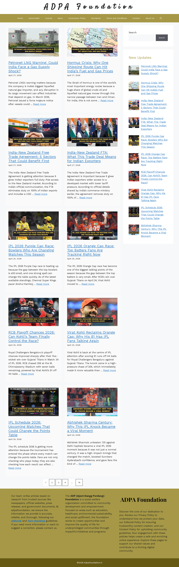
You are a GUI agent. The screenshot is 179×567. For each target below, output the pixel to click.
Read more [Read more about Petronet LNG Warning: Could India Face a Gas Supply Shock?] (39, 104)
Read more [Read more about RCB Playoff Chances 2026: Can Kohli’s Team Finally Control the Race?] (27, 373)
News (60, 18)
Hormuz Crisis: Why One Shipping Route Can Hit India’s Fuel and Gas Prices (90, 67)
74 (79, 482)
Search (133, 32)
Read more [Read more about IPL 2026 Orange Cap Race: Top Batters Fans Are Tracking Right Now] (88, 284)
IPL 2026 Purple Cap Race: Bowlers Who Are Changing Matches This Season (31, 250)
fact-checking (36, 520)
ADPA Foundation (89, 7)
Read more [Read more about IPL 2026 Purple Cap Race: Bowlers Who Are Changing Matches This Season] (42, 284)
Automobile (34, 18)
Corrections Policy (76, 18)
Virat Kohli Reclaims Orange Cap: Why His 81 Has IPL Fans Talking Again (91, 336)
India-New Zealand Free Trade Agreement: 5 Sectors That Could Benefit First (32, 156)
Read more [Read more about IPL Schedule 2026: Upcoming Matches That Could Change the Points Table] (14, 468)
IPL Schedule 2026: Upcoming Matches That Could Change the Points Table (29, 428)
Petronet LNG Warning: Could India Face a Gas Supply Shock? (33, 67)
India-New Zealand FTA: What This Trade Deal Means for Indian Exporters (91, 156)
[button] (161, 18)
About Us (150, 18)
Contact (136, 18)
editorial (16, 520)
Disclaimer (96, 18)
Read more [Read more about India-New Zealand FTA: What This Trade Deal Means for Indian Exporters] (85, 197)
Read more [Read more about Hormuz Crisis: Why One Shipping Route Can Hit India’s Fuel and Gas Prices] (107, 100)
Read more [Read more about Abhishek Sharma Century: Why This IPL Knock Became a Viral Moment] (85, 463)
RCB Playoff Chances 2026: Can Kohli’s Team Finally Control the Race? (31, 336)
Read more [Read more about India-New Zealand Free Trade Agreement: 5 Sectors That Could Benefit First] (41, 194)
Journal (48, 18)
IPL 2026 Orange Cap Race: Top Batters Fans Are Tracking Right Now (90, 250)
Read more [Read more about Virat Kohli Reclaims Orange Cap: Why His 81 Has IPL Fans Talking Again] (109, 370)
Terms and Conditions (116, 18)
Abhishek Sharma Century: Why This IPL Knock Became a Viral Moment (91, 426)
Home (20, 18)
